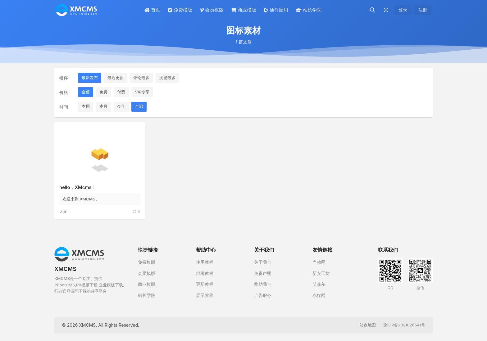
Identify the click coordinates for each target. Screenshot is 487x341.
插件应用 (276, 10)
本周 (86, 106)
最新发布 (90, 77)
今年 (122, 106)
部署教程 (204, 273)
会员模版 (212, 10)
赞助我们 (262, 284)
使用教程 (204, 262)
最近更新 (116, 77)
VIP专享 (143, 92)
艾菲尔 (318, 284)
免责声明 (262, 273)
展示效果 (204, 295)
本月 (104, 106)
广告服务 (262, 295)
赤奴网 (318, 295)
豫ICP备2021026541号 (404, 324)
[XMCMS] (76, 10)
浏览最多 (168, 77)
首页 (152, 10)
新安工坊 (321, 273)
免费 (104, 92)
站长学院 (308, 10)
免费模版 (180, 10)
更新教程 (204, 284)
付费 (122, 92)
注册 (422, 9)
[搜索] (372, 10)
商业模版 (243, 10)
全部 (86, 92)
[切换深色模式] (386, 10)
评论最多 (142, 77)
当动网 (318, 262)
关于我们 (262, 262)
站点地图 (368, 324)
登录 (402, 9)
